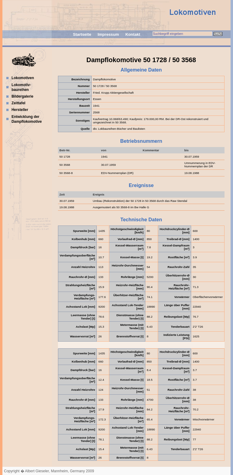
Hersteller (20, 110)
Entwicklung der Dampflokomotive (27, 119)
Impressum (108, 34)
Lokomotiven (23, 78)
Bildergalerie (22, 96)
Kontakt (132, 34)
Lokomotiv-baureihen (21, 87)
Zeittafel (18, 103)
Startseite (82, 34)
